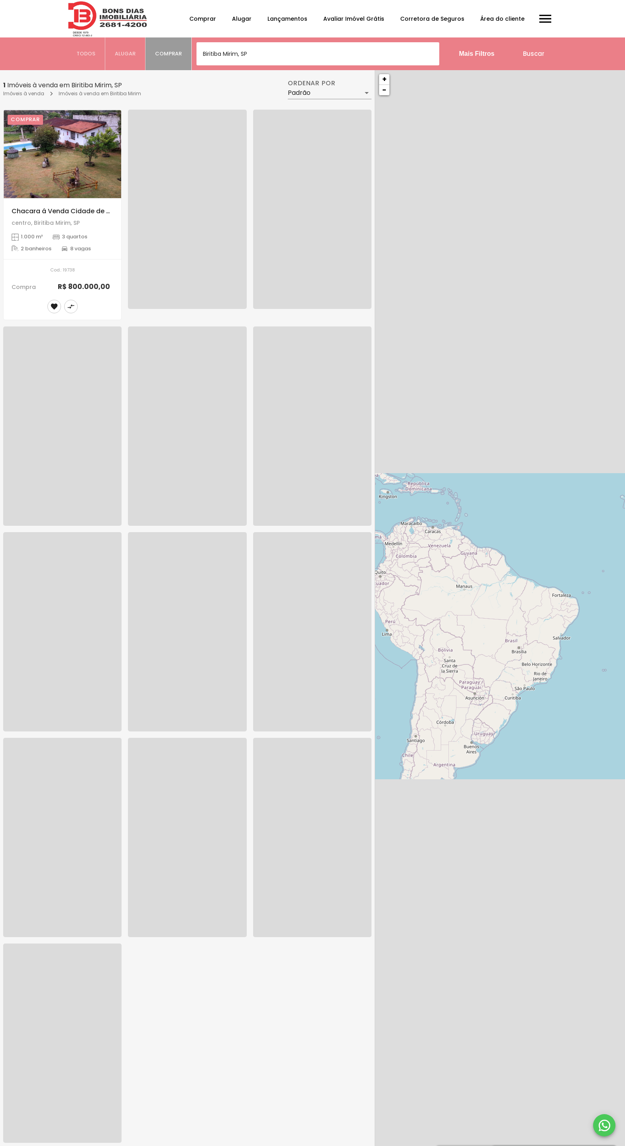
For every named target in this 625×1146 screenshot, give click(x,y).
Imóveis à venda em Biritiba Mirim (100, 93)
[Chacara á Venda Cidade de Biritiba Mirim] (62, 154)
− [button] (384, 90)
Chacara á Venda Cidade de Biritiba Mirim (80, 211)
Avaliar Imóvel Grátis (353, 19)
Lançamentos (287, 19)
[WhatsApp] (604, 1125)
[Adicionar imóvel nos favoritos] (54, 306)
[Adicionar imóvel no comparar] (71, 306)
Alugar (242, 19)
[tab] (86, 53)
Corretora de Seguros (432, 19)
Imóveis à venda (23, 93)
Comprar (202, 19)
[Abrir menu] (545, 18)
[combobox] (318, 53)
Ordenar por (312, 83)
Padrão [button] (299, 92)
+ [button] (384, 79)
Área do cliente (502, 19)
